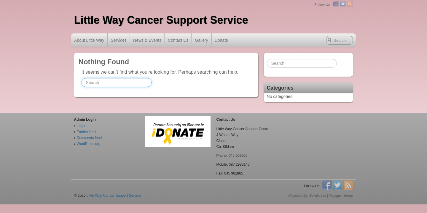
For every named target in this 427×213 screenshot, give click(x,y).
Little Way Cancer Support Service (161, 20)
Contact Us (178, 40)
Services (119, 40)
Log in (82, 126)
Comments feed (89, 138)
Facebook (336, 4)
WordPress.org (89, 144)
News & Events (147, 40)
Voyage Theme (341, 195)
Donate (221, 40)
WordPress (317, 195)
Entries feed (86, 132)
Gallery (201, 40)
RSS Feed (350, 4)
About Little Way (89, 40)
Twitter (343, 4)
